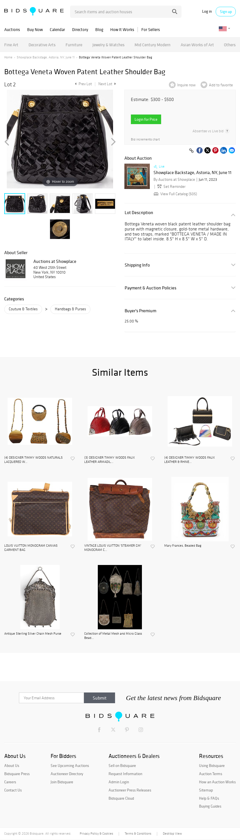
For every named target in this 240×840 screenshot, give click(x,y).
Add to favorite (221, 85)
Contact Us (13, 790)
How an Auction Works (217, 781)
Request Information (125, 773)
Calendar (57, 29)
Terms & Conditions (138, 833)
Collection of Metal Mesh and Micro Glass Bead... (113, 635)
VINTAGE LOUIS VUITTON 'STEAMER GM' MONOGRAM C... (112, 547)
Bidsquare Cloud (121, 798)
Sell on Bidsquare (122, 765)
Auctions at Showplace (54, 261)
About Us (11, 765)
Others (230, 44)
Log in (207, 11)
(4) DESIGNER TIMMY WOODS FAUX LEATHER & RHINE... (189, 459)
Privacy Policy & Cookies (96, 833)
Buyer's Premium (140, 310)
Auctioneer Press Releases (130, 790)
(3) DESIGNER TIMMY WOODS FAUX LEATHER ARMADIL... (109, 459)
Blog (99, 29)
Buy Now (35, 29)
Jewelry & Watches (108, 44)
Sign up (226, 11)
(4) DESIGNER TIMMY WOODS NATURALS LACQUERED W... (33, 459)
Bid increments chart (145, 139)
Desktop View (172, 833)
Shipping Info (137, 265)
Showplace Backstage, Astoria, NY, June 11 (46, 57)
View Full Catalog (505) (175, 194)
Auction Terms (210, 773)
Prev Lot (82, 84)
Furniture (74, 44)
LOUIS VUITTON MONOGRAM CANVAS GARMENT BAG (31, 547)
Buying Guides (210, 806)
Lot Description (139, 212)
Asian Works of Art (197, 44)
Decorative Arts (42, 44)
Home (8, 57)
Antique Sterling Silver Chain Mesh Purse (32, 634)
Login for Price (146, 119)
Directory (80, 29)
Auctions (12, 29)
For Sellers (150, 29)
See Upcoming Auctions (70, 765)
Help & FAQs (209, 798)
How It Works (122, 29)
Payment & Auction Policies (150, 288)
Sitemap (206, 790)
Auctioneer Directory (67, 773)
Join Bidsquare (62, 781)
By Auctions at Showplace (174, 179)
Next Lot (107, 84)
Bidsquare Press (17, 773)
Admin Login (119, 781)
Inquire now (186, 85)
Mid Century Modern (152, 44)
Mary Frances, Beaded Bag (182, 545)
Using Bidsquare (212, 765)
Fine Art (11, 44)
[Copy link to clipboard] (191, 151)
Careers (10, 781)
